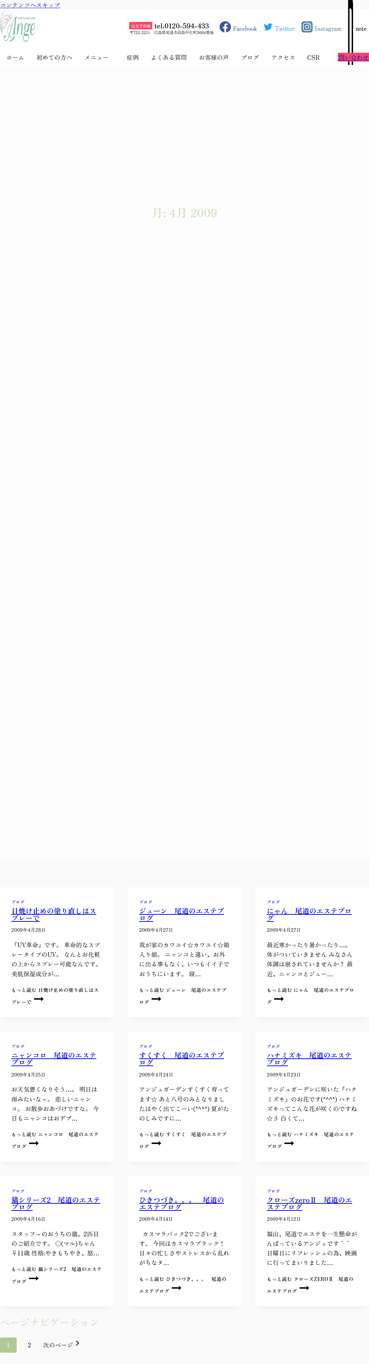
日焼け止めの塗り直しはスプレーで (53, 914)
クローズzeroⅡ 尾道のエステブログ (309, 1203)
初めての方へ (54, 57)
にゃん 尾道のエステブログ (309, 914)
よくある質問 (169, 57)
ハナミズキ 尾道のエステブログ (309, 1058)
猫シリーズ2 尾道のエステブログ (55, 1203)
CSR (313, 57)
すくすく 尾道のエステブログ (181, 1058)
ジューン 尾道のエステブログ (181, 914)
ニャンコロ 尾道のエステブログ (53, 1058)
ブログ (250, 57)
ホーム (15, 57)
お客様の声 (214, 57)
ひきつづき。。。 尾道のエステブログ (181, 1203)
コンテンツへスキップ (30, 4)
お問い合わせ (351, 57)
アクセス (283, 57)
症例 (132, 57)
